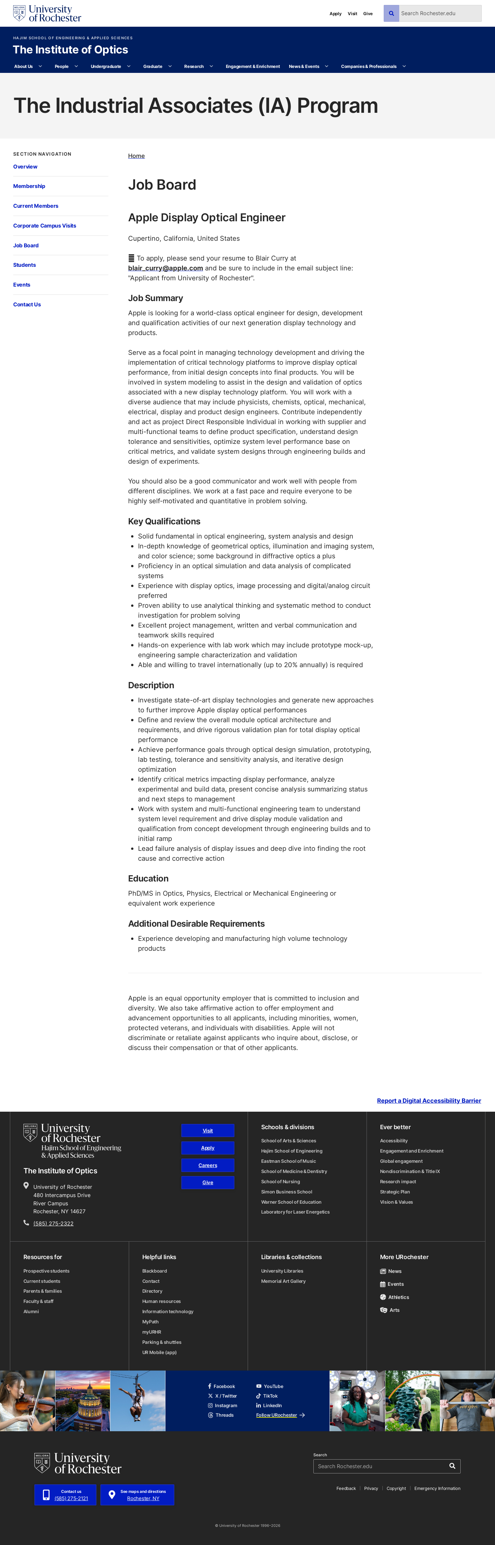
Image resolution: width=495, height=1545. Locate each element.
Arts (390, 1309)
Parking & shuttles (162, 1342)
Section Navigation (42, 154)
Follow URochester (280, 1414)
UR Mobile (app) (159, 1352)
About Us (23, 66)
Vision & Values (396, 1201)
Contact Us (27, 304)
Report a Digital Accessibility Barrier (429, 1100)
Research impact (398, 1181)
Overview (25, 166)
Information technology (168, 1311)
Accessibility (394, 1140)
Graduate (152, 66)
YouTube (269, 1386)
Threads (221, 1414)
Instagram (222, 1405)
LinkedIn (269, 1405)
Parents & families (42, 1290)
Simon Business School (286, 1191)
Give (368, 13)
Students (24, 264)
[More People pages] (76, 66)
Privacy (371, 1488)
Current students (41, 1281)
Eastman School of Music (288, 1161)
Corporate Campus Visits (44, 225)
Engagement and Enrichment (411, 1150)
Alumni (31, 1311)
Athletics (394, 1297)
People (62, 66)
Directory (152, 1290)
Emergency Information (437, 1488)
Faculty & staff (38, 1301)
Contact (150, 1281)
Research (194, 66)
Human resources (161, 1301)
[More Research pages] (211, 66)
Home (136, 156)
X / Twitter (222, 1395)
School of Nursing (280, 1181)
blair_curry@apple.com (165, 267)
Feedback (346, 1488)
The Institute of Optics (70, 50)
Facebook (221, 1386)
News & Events (304, 66)
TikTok (266, 1395)
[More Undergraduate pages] (129, 66)
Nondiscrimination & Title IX (410, 1171)
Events (21, 284)
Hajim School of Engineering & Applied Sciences (73, 38)
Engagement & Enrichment (253, 66)
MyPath (150, 1321)
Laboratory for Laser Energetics (295, 1211)
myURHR (151, 1331)
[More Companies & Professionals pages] (404, 66)
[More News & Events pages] (326, 66)
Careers (207, 1165)
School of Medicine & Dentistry (294, 1171)
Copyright (396, 1488)
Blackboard (154, 1270)
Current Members (35, 205)
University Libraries (282, 1270)
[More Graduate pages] (169, 66)
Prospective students (46, 1270)
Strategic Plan (395, 1191)
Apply (336, 13)
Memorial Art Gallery (283, 1281)
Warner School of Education (291, 1201)
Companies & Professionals (369, 66)
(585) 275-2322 (53, 1223)
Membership (29, 186)
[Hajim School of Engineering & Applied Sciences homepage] (72, 1141)
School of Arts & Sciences (288, 1140)
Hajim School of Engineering (292, 1150)
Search (320, 1455)
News (391, 1271)
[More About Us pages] (40, 66)
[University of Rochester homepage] (47, 13)
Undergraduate (106, 66)
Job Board (26, 245)
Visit (352, 13)
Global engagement (401, 1161)
